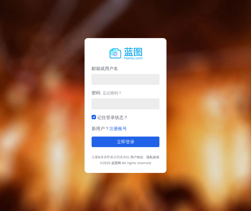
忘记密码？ (112, 93)
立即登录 (125, 141)
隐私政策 (152, 157)
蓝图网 (116, 163)
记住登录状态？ (112, 117)
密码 (107, 93)
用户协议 (136, 157)
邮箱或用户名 (105, 68)
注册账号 (118, 128)
